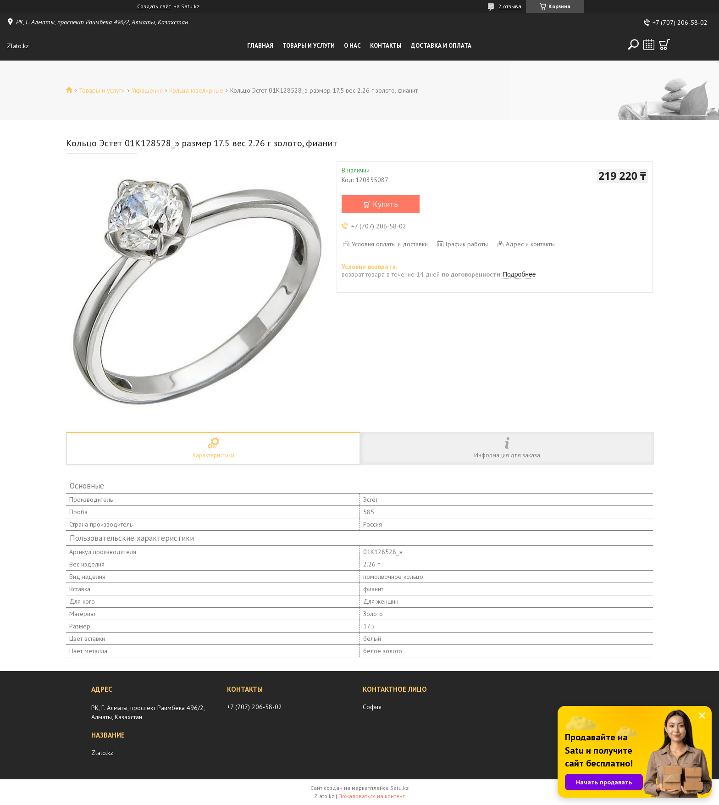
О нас (352, 46)
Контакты (386, 46)
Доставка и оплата (441, 46)
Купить (385, 204)
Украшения (147, 90)
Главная (260, 46)
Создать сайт (154, 6)
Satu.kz (399, 787)
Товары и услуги (308, 46)
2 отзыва (509, 6)
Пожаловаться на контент (371, 796)
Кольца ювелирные (196, 90)
